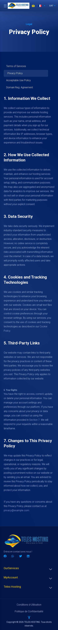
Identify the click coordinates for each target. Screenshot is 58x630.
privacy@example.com (16, 510)
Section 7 (34, 419)
